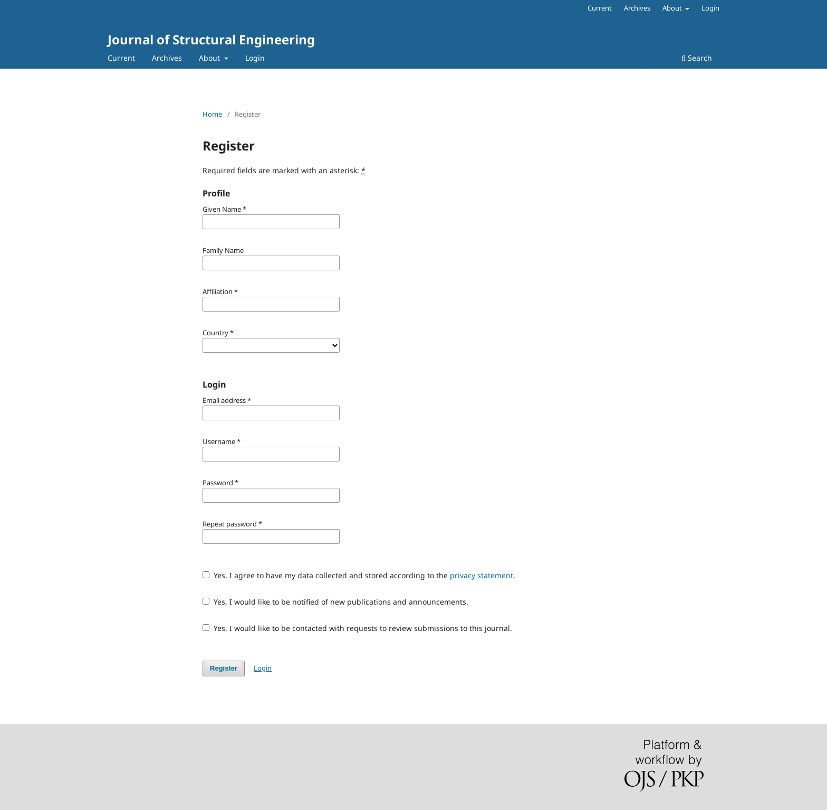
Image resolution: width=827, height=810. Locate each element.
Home (212, 114)
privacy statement (481, 575)
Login (255, 58)
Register (223, 668)
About (210, 58)
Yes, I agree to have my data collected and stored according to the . (359, 575)
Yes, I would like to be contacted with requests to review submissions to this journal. (357, 628)
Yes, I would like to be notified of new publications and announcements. (335, 602)
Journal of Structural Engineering (211, 39)
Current (121, 58)
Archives (167, 58)
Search (696, 58)
